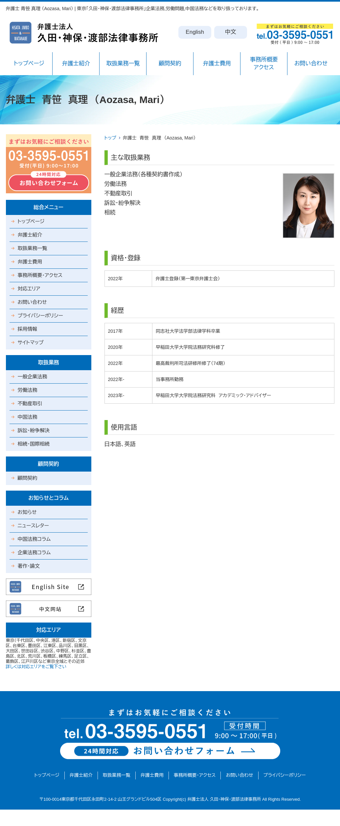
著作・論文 (29, 566)
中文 (230, 32)
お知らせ (27, 512)
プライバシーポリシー (40, 315)
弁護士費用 (217, 63)
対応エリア (29, 288)
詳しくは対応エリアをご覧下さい (36, 666)
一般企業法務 (32, 376)
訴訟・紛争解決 (34, 430)
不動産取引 (30, 403)
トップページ (29, 63)
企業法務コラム (34, 552)
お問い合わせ (311, 63)
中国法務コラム (34, 539)
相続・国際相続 (34, 444)
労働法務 (27, 390)
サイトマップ (31, 342)
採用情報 (27, 329)
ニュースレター (33, 525)
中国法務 (27, 417)
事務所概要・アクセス (40, 275)
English (195, 32)
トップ (110, 137)
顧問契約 (170, 63)
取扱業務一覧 (123, 63)
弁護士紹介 (76, 63)
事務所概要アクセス (264, 63)
